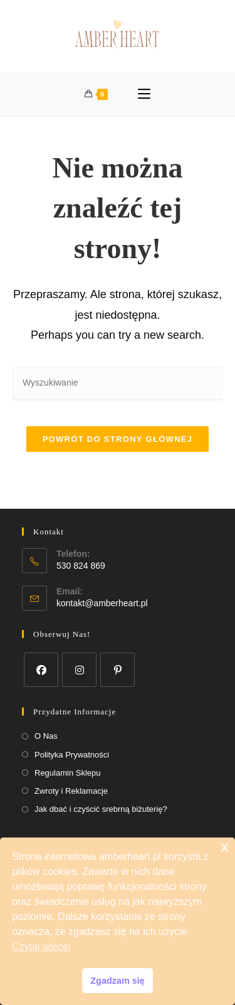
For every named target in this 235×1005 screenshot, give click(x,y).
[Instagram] (79, 669)
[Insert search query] (117, 383)
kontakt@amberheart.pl (102, 603)
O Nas (46, 736)
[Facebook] (41, 669)
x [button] (225, 846)
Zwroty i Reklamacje (71, 791)
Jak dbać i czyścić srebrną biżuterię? (100, 809)
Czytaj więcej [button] (41, 946)
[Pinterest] (117, 669)
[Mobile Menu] (144, 94)
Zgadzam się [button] (117, 981)
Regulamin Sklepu (67, 773)
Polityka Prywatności (71, 754)
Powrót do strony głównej (118, 439)
